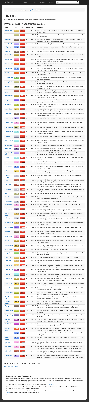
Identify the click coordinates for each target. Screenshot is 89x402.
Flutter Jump (9, 122)
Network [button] (52, 2)
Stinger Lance (9, 292)
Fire (17, 63)
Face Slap (8, 113)
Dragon (17, 100)
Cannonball (8, 68)
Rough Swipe (9, 253)
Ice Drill (7, 157)
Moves (13, 10)
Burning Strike (9, 63)
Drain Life (8, 104)
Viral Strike (8, 324)
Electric (17, 109)
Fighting (17, 91)
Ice (16, 131)
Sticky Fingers (9, 287)
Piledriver (8, 196)
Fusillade (7, 136)
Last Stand (8, 184)
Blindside (7, 51)
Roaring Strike (9, 245)
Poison (17, 269)
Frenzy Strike (9, 127)
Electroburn (8, 109)
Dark (17, 39)
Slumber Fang (9, 269)
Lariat (6, 180)
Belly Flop (8, 47)
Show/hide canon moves (11, 366)
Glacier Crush (9, 140)
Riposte (7, 240)
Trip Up (7, 306)
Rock (17, 54)
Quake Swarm (9, 222)
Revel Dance (8, 236)
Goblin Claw (8, 145)
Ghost (16, 148)
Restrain (7, 231)
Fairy (17, 122)
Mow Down (8, 189)
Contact (8, 392)
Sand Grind (8, 257)
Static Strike (8, 283)
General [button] (25, 2)
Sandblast (8, 260)
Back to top (9, 395)
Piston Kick (8, 201)
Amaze (7, 35)
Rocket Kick (8, 249)
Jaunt (6, 162)
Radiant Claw (9, 227)
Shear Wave (8, 265)
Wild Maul (8, 351)
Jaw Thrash (8, 166)
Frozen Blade (9, 131)
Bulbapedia (52, 384)
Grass (16, 77)
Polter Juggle (9, 209)
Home (7, 10)
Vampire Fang (9, 315)
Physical (23, 30)
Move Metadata (20, 10)
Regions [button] (34, 2)
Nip (6, 193)
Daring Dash (8, 82)
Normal (17, 34)
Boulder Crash (9, 54)
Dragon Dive (8, 100)
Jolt (6, 171)
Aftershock (8, 30)
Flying (16, 43)
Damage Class (31, 10)
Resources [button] (42, 2)
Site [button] (18, 2)
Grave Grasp (8, 148)
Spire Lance (8, 278)
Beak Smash (8, 44)
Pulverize (8, 218)
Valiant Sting (9, 310)
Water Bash (8, 333)
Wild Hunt (8, 346)
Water (16, 47)
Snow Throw (8, 274)
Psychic (17, 59)
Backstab (8, 39)
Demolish (7, 86)
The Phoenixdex (9, 2)
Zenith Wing (8, 355)
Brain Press (8, 59)
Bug (17, 104)
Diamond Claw (9, 95)
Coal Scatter (9, 73)
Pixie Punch (8, 204)
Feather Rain (9, 118)
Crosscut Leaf (9, 77)
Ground (17, 30)
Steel (17, 136)
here (80, 386)
